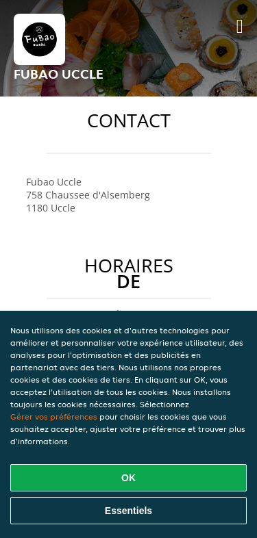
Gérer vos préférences (53, 416)
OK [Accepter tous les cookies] (128, 477)
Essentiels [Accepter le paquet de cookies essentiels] (128, 510)
